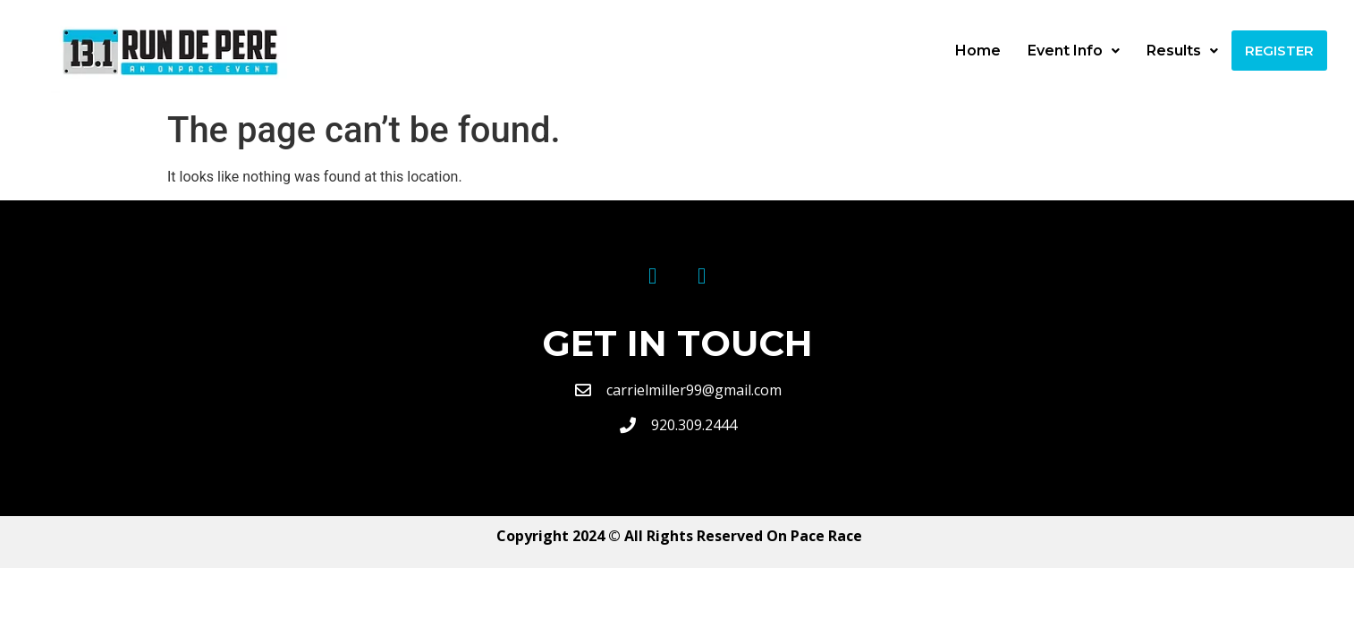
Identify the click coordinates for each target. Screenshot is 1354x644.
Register (1279, 50)
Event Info (1074, 50)
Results (1182, 50)
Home (978, 50)
